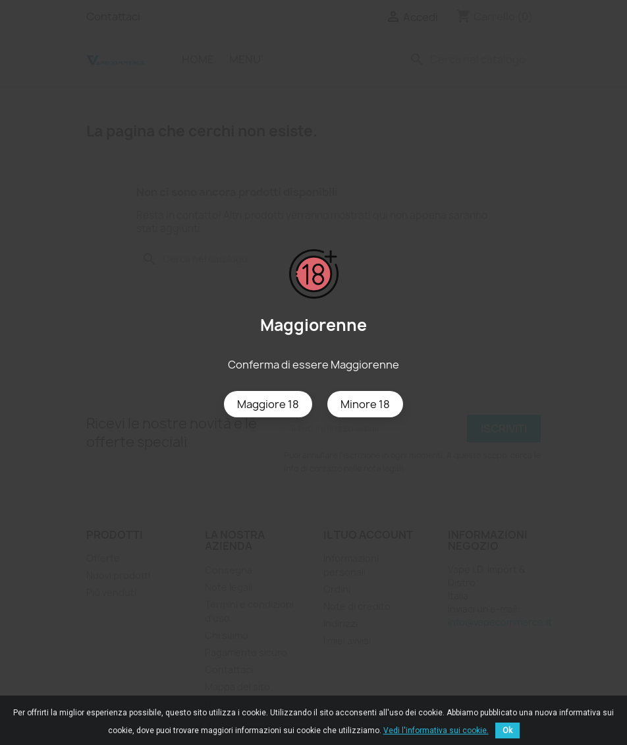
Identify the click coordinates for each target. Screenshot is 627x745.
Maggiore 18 (268, 404)
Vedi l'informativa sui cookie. (436, 730)
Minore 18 (365, 404)
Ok (507, 730)
